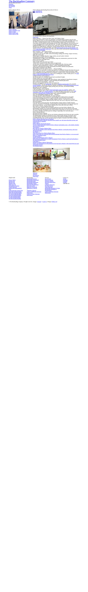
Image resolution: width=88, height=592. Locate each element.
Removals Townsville (32, 546)
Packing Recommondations (16, 548)
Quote (76, 7)
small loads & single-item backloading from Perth (61, 205)
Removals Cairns (31, 543)
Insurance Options (49, 532)
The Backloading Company (22, 7)
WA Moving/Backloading (15, 572)
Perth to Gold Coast (19, 84)
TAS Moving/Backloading (15, 564)
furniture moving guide (72, 241)
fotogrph (51, 581)
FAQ (10, 551)
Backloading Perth (31, 532)
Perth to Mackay (20, 56)
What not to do (12, 540)
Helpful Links (12, 538)
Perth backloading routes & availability (67, 265)
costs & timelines (63, 267)
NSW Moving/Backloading (15, 559)
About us (57, 490)
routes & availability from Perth (56, 119)
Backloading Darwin (32, 527)
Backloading (57, 7)
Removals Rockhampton (33, 540)
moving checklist (49, 244)
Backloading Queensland (33, 530)
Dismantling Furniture (14, 543)
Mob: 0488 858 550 (57, 35)
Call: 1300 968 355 (57, 30)
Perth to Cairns (20, 75)
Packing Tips (12, 532)
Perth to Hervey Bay (19, 92)
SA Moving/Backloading (15, 569)
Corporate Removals (50, 540)
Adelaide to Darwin (32, 553)
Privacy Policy (12, 530)
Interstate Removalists (51, 535)
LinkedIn (71, 528)
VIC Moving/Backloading (15, 561)
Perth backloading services (50, 202)
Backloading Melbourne (33, 535)
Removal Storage (49, 530)
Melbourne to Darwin (32, 548)
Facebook (68, 528)
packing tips (54, 241)
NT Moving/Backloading (15, 567)
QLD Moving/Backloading (15, 556)
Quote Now (55, 72)
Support (47, 538)
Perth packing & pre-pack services (54, 247)
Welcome (48, 7)
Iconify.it (57, 581)
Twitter (64, 528)
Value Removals (49, 546)
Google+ (75, 528)
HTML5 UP (67, 581)
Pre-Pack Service (49, 543)
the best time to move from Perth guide (58, 122)
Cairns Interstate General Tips (16, 553)
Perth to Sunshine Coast (20, 65)
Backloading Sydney (32, 538)
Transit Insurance (13, 546)
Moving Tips (12, 535)
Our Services (67, 7)
